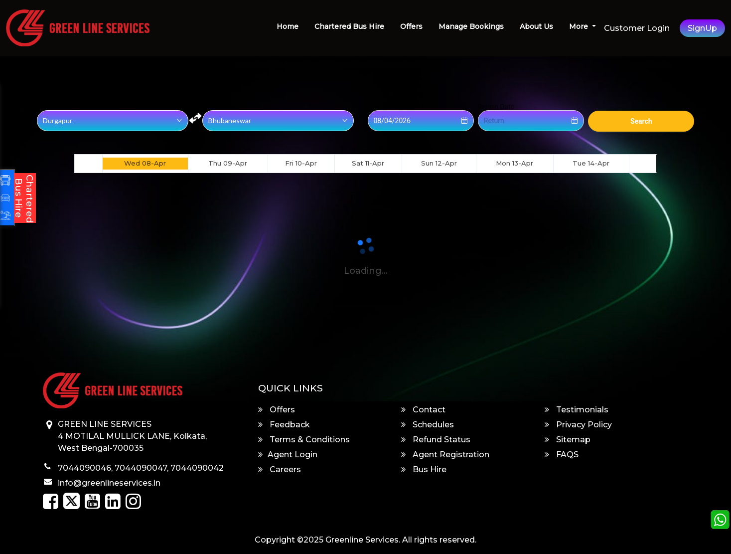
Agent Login (287, 454)
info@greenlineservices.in (109, 483)
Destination (220, 106)
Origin (46, 106)
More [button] (579, 26)
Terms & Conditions (304, 439)
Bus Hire (423, 469)
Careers (279, 469)
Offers (411, 26)
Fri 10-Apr (301, 163)
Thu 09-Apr (227, 163)
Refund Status (435, 439)
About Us (536, 26)
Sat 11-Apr (368, 163)
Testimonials (576, 409)
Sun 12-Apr (439, 163)
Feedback (284, 424)
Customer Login (637, 28)
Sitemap (567, 439)
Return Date (496, 106)
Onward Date (388, 106)
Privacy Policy (578, 424)
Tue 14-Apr (591, 163)
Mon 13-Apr (514, 163)
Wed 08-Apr (145, 163)
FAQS (562, 454)
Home (287, 26)
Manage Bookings (471, 26)
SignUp (702, 28)
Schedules (427, 424)
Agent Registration (445, 454)
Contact (423, 409)
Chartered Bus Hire (349, 26)
